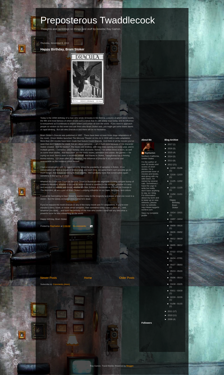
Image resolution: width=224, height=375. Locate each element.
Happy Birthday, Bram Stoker (62, 49)
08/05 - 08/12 (176, 245)
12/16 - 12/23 (176, 174)
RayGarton (150, 153)
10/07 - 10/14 (176, 219)
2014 (170, 156)
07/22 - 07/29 (176, 251)
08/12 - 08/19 (176, 238)
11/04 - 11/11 (176, 194)
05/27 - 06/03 (176, 265)
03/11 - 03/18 (176, 290)
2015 (170, 152)
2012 (170, 164)
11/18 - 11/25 (176, 187)
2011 (170, 311)
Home (88, 277)
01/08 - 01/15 (176, 303)
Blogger (129, 366)
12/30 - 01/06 (176, 168)
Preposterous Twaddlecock (97, 20)
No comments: (80, 226)
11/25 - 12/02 (176, 181)
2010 (170, 315)
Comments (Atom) (61, 284)
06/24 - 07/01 (176, 258)
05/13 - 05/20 (176, 271)
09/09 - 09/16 (176, 225)
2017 (170, 144)
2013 (170, 160)
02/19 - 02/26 (176, 297)
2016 (170, 148)
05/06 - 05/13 (176, 277)
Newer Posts (48, 277)
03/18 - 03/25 (176, 284)
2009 (170, 319)
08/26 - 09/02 (176, 232)
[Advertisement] (87, 252)
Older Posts (126, 277)
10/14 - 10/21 (176, 212)
